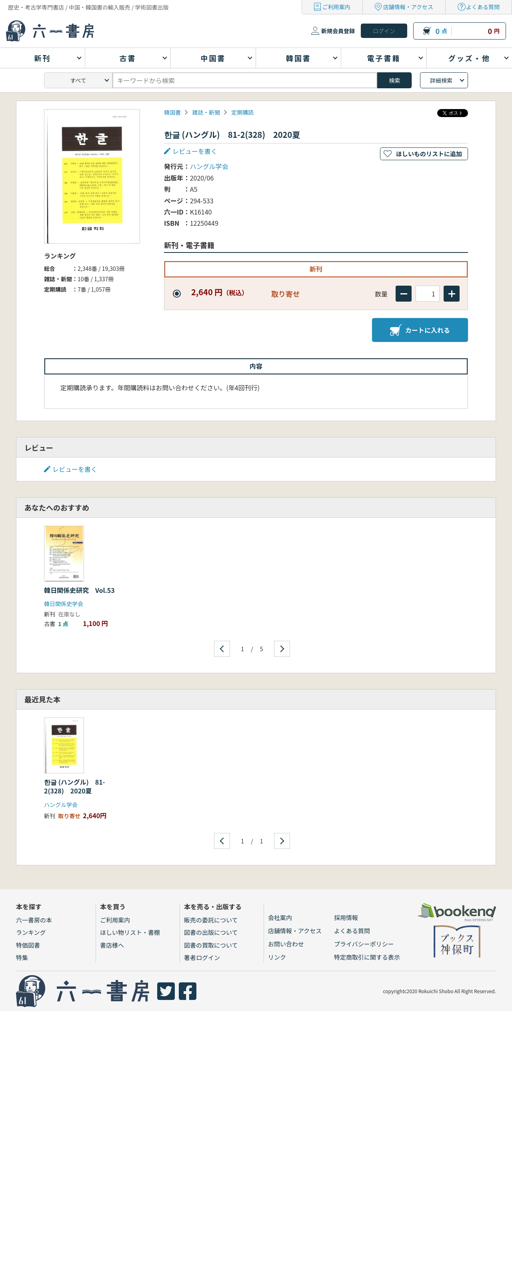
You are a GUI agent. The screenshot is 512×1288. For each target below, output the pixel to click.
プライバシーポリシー (364, 944)
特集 (22, 957)
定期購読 (242, 112)
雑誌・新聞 (206, 112)
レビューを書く (194, 151)
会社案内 (280, 917)
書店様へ (112, 945)
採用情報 (346, 917)
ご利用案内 (336, 7)
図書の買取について (211, 945)
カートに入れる (420, 330)
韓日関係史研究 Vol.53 (79, 590)
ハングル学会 (209, 166)
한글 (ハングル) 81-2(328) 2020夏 (74, 786)
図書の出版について (211, 932)
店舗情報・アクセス (408, 7)
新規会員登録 (338, 31)
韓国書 (172, 112)
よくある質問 (483, 7)
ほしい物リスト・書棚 (130, 932)
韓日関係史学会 (63, 604)
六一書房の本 (34, 920)
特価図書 (28, 945)
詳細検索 (441, 80)
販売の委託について (211, 920)
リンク (277, 957)
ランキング (31, 932)
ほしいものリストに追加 (429, 153)
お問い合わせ (286, 944)
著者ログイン (202, 957)
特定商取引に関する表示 (367, 957)
